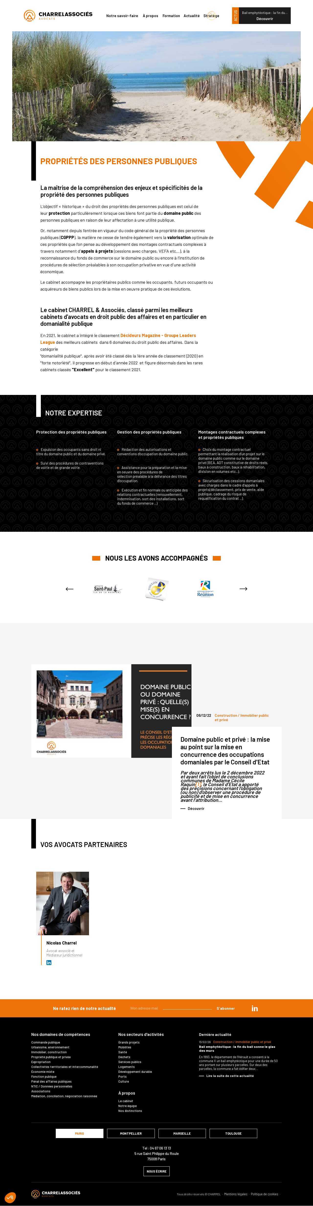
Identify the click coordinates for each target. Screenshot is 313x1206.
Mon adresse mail (144, 1008)
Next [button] (243, 589)
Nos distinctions (130, 1111)
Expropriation (41, 1062)
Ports (122, 1076)
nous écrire (157, 1171)
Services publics (129, 1062)
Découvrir (265, 18)
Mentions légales (235, 1194)
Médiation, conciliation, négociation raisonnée (64, 1096)
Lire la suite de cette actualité (230, 1076)
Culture (123, 1081)
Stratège (211, 15)
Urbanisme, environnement (50, 1047)
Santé (122, 1052)
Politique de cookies (264, 1194)
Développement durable (135, 1072)
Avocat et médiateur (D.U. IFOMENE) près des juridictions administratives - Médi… (49, 962)
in (255, 1008)
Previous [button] (69, 589)
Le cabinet (125, 1101)
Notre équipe (127, 1106)
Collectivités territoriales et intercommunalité (64, 1067)
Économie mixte (42, 1072)
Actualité (192, 15)
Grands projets (129, 1042)
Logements (126, 1067)
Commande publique (45, 1042)
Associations (40, 1091)
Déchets (124, 1057)
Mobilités (124, 1047)
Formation (171, 15)
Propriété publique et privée (51, 1057)
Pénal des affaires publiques (51, 1081)
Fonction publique (43, 1076)
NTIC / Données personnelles (51, 1086)
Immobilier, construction (49, 1052)
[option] (107, 589)
